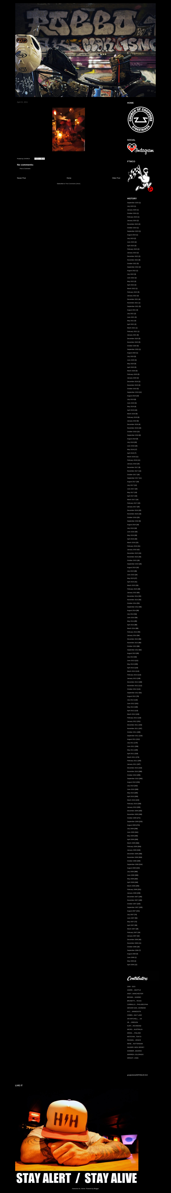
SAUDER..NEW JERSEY (135, 1047)
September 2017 (133, 478)
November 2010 (132, 771)
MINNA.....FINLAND (134, 1033)
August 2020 (131, 353)
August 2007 (131, 911)
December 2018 (132, 424)
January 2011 (131, 764)
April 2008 (130, 882)
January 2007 (131, 936)
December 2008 (132, 854)
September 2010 (133, 778)
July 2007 (130, 914)
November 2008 (132, 857)
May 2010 (130, 793)
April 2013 (130, 668)
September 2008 (133, 864)
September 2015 (133, 564)
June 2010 (130, 789)
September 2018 (133, 435)
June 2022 (130, 278)
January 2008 (131, 893)
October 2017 (131, 474)
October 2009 (131, 818)
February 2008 (132, 889)
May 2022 (130, 281)
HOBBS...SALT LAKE (134, 1015)
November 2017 (132, 471)
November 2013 (132, 643)
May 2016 (130, 535)
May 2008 (130, 879)
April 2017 (130, 496)
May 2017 (130, 492)
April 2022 (130, 285)
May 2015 (130, 578)
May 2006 (130, 961)
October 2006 (131, 947)
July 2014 (130, 614)
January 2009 (131, 850)
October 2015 (131, 560)
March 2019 (131, 414)
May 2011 (130, 750)
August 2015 (131, 567)
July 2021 (130, 313)
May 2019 (130, 406)
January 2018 (131, 464)
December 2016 (132, 510)
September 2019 (133, 392)
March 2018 (131, 457)
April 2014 (130, 625)
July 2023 (130, 238)
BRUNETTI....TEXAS (134, 1001)
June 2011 (130, 746)
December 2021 (132, 299)
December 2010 (132, 768)
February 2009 (132, 846)
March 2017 (131, 499)
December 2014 (132, 596)
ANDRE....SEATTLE (134, 990)
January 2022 (131, 296)
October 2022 (131, 263)
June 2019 (130, 403)
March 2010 (131, 800)
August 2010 (131, 782)
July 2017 (130, 485)
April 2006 (130, 964)
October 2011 (131, 732)
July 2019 (130, 399)
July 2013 (130, 657)
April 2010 (130, 796)
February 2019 (132, 417)
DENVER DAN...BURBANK (136, 1008)
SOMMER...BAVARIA (134, 1051)
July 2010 (130, 786)
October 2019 (131, 388)
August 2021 (131, 310)
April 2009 (130, 839)
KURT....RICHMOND (134, 1026)
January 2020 (131, 378)
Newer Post (21, 178)
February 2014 (132, 632)
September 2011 (133, 736)
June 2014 (130, 617)
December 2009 (132, 811)
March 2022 (131, 288)
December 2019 (132, 381)
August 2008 (131, 868)
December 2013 (132, 639)
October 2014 (131, 603)
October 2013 (131, 646)
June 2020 (130, 360)
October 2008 (131, 861)
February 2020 (132, 374)
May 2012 (130, 707)
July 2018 (130, 442)
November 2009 (132, 814)
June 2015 (130, 575)
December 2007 (132, 897)
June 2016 (130, 532)
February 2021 (132, 331)
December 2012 (132, 682)
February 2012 (132, 718)
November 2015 (132, 557)
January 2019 (131, 421)
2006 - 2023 (131, 986)
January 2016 (131, 549)
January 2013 (131, 678)
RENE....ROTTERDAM (135, 1044)
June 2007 (130, 918)
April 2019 (130, 410)
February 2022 (132, 292)
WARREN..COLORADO (135, 1054)
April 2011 (130, 753)
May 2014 (130, 621)
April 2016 (130, 539)
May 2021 (130, 321)
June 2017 (130, 489)
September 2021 (133, 306)
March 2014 (131, 628)
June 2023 (130, 242)
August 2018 (131, 439)
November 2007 (132, 900)
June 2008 (130, 875)
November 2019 (132, 385)
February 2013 (132, 675)
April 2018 (130, 453)
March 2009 (131, 843)
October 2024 (131, 213)
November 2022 (132, 260)
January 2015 (131, 592)
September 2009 (133, 821)
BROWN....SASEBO (134, 997)
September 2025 (133, 203)
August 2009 (131, 825)
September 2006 (133, 950)
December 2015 (132, 553)
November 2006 (132, 943)
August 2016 (131, 524)
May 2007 (130, 922)
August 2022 (131, 270)
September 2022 (133, 267)
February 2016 (132, 546)
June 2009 (130, 832)
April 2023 (130, 245)
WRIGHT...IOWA (133, 1058)
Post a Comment (25, 168)
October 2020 (131, 346)
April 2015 (130, 582)
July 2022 (130, 274)
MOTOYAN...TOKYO (134, 1036)
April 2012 (130, 710)
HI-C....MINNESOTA (134, 1011)
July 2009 (130, 828)
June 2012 (130, 703)
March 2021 (131, 328)
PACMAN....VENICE (134, 1040)
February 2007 (132, 932)
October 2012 (131, 689)
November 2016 (132, 514)
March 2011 (131, 757)
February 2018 (132, 460)
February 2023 (132, 249)
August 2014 (131, 610)
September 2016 (133, 521)
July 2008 (130, 871)
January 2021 (131, 335)
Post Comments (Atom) (73, 183)
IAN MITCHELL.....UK (134, 1019)
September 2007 (133, 907)
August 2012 (131, 696)
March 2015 (131, 585)
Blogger (96, 1188)
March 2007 (131, 929)
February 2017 (132, 503)
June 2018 (130, 446)
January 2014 (131, 635)
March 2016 (131, 542)
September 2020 (133, 349)
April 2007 (130, 925)
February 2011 (132, 761)
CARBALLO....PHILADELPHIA (137, 1004)
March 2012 (131, 714)
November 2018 (132, 428)
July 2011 (130, 743)
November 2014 (132, 600)
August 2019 (131, 396)
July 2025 (130, 206)
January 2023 (131, 253)
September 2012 (133, 693)
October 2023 (131, 228)
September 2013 (133, 650)
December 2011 (132, 725)
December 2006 (132, 939)
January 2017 (131, 507)
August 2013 (131, 653)
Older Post (116, 178)
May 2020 (130, 364)
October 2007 (131, 904)
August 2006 (131, 954)
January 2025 (131, 210)
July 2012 (130, 700)
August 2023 (131, 235)
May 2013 (130, 664)
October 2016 (131, 517)
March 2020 (131, 371)
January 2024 (131, 220)
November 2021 (132, 303)
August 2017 (131, 482)
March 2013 (131, 671)
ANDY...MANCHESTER (135, 993)
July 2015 (130, 571)
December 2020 (132, 338)
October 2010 (131, 775)
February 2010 (132, 803)
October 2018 (131, 431)
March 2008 (131, 886)
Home (69, 178)
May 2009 (130, 836)
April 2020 (130, 367)
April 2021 (130, 324)
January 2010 (131, 807)
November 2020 (132, 342)
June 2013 (130, 660)
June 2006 (130, 957)
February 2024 (132, 217)
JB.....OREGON (132, 1022)
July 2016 (130, 528)
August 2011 (131, 739)
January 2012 (131, 721)
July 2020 (130, 356)
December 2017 (132, 467)
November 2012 (132, 685)
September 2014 (133, 607)
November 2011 (132, 728)
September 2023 (133, 231)
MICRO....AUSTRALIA (134, 1029)
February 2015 (132, 589)
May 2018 (130, 449)
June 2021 (130, 317)
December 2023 (132, 224)
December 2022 (132, 256)
